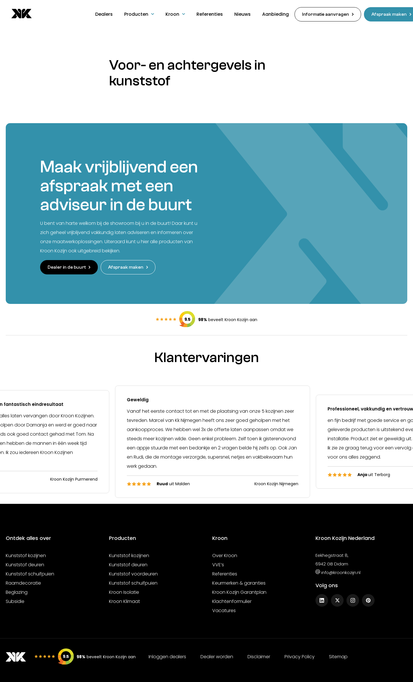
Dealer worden (216, 656)
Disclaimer (259, 656)
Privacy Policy (300, 656)
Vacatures (224, 609)
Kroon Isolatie (124, 591)
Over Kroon (224, 554)
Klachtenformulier (232, 600)
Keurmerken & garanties (239, 582)
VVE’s (218, 564)
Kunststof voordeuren (133, 573)
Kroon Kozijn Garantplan (239, 591)
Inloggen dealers (167, 656)
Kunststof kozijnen (26, 554)
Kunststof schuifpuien (30, 573)
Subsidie (15, 600)
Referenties (224, 573)
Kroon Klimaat (124, 600)
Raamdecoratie (23, 582)
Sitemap (338, 656)
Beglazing (17, 591)
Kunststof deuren (25, 564)
